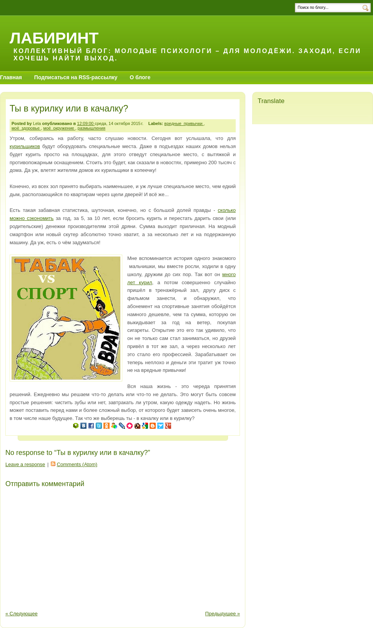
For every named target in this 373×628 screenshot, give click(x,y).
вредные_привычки (183, 123)
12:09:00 (86, 123)
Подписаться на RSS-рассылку (76, 77)
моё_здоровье (26, 128)
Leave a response (25, 464)
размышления (91, 128)
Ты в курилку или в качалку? (69, 108)
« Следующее (21, 613)
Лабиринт (54, 38)
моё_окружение (59, 128)
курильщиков (25, 146)
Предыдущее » (222, 613)
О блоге (140, 77)
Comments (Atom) (77, 464)
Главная (11, 77)
